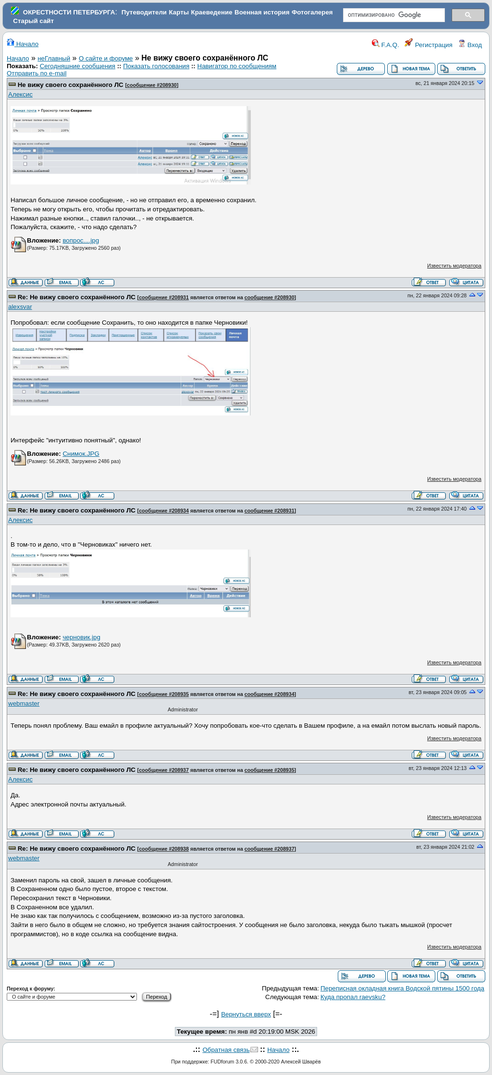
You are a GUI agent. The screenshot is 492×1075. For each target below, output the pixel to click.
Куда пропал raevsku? (352, 997)
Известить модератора (454, 266)
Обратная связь (225, 1049)
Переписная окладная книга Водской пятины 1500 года (402, 988)
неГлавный (53, 58)
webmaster (23, 703)
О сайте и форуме (106, 58)
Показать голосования (156, 66)
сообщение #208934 (164, 510)
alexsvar (20, 306)
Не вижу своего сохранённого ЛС (70, 84)
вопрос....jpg (80, 240)
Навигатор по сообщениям (237, 66)
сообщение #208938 (164, 849)
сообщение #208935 (164, 694)
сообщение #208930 (152, 85)
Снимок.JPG (80, 453)
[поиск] (393, 15)
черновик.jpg (81, 637)
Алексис (20, 94)
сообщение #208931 (164, 297)
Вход (470, 45)
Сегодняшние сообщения (77, 66)
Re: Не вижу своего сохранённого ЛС (76, 297)
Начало (22, 44)
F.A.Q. (385, 45)
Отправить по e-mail (36, 73)
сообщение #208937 (164, 770)
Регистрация (429, 45)
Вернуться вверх (246, 1014)
